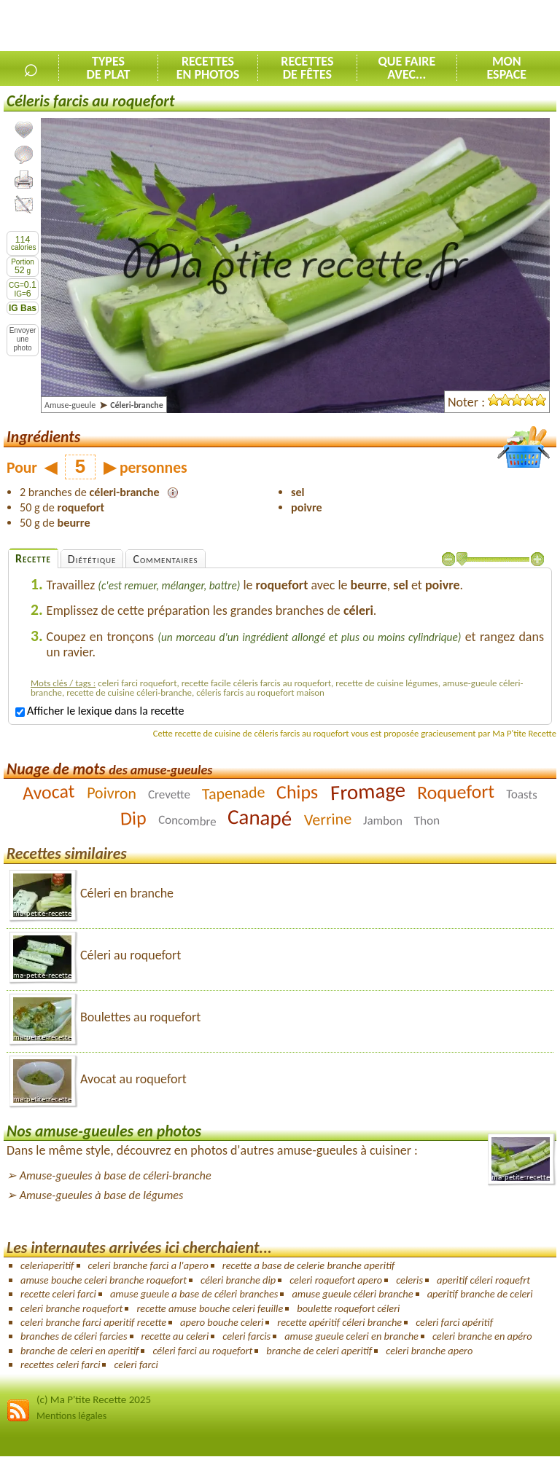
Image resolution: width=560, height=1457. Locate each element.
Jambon (382, 821)
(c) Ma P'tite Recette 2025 (93, 1399)
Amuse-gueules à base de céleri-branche (115, 1175)
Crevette (169, 794)
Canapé (260, 818)
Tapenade (233, 793)
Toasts (521, 794)
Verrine (327, 819)
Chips (297, 792)
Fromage (368, 791)
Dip (133, 818)
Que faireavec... (406, 68)
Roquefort (455, 791)
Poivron (111, 793)
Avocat (48, 792)
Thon (426, 821)
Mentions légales (71, 1416)
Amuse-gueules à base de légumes (102, 1195)
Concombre (187, 821)
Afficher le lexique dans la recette (99, 711)
